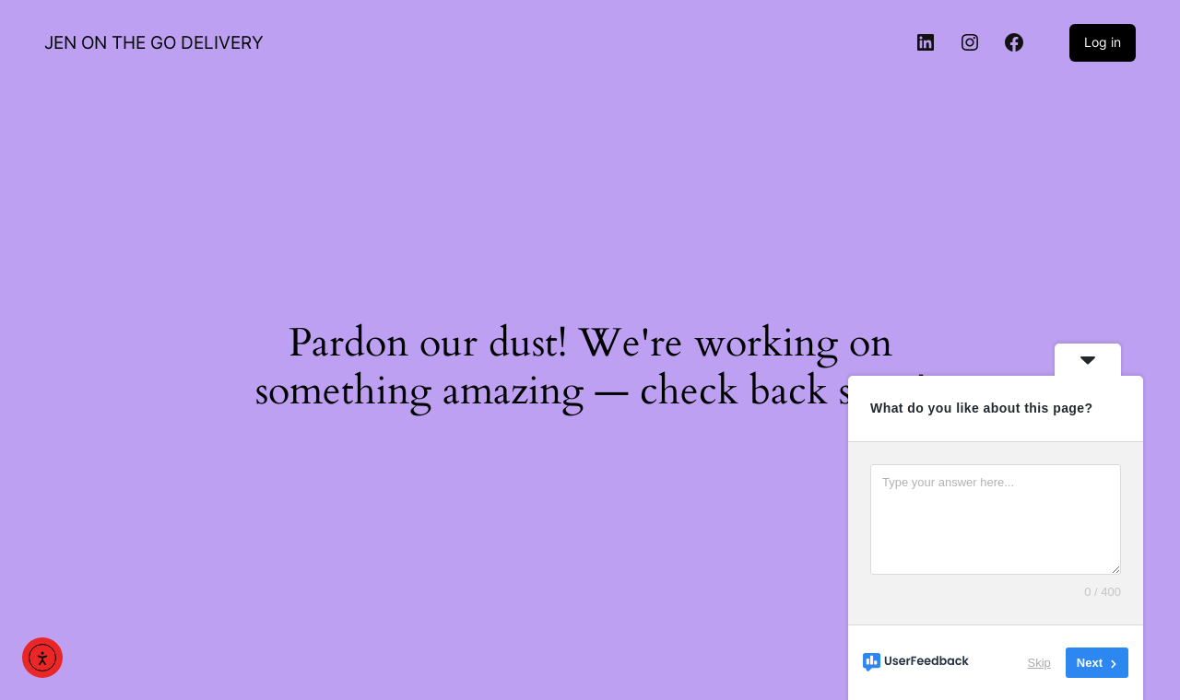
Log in (1102, 42)
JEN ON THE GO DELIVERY (154, 42)
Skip (1039, 663)
